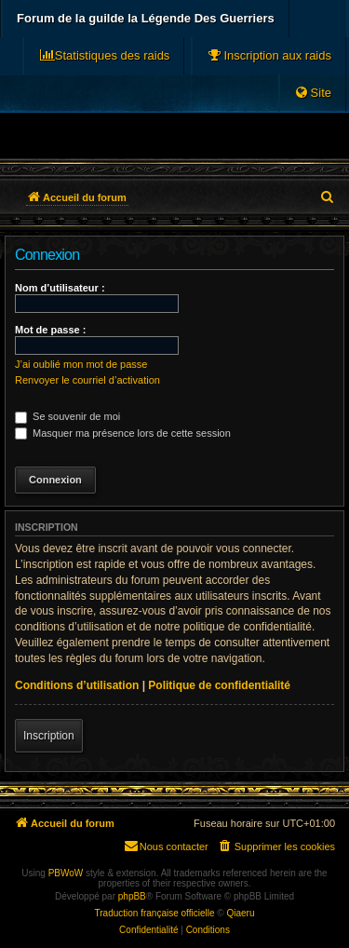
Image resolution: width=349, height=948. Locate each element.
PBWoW (66, 873)
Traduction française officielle (155, 913)
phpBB (132, 896)
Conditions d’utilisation (77, 685)
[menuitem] (269, 55)
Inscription (48, 735)
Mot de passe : (50, 329)
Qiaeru (240, 913)
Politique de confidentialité (219, 685)
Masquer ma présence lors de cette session (123, 433)
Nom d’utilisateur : (60, 287)
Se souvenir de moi (67, 416)
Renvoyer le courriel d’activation (87, 380)
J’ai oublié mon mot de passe (81, 364)
